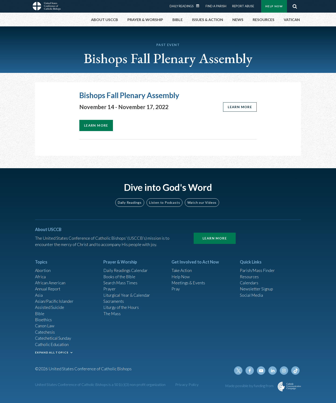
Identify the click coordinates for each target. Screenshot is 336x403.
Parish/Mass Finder (257, 268)
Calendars (249, 280)
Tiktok (295, 370)
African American (50, 280)
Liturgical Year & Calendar (127, 293)
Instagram (284, 370)
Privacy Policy (187, 384)
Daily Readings (182, 6)
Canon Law (45, 325)
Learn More (215, 236)
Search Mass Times (120, 280)
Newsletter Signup (257, 287)
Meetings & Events (189, 280)
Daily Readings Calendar (199, 6)
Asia (39, 293)
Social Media (251, 293)
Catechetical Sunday (53, 337)
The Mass (112, 312)
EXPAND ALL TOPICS (51, 352)
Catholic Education (52, 343)
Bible (40, 312)
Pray (176, 287)
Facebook (250, 370)
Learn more (240, 107)
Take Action (182, 268)
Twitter (239, 370)
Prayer (109, 287)
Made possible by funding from (249, 385)
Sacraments (113, 299)
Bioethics (43, 318)
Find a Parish (216, 6)
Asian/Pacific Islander (54, 299)
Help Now (274, 6)
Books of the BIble (119, 274)
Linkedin (273, 370)
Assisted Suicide (50, 306)
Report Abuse (243, 6)
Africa (40, 274)
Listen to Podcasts (164, 200)
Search (294, 6)
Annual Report (48, 287)
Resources (249, 274)
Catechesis (45, 331)
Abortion (43, 268)
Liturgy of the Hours (121, 306)
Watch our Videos (202, 200)
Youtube (262, 370)
